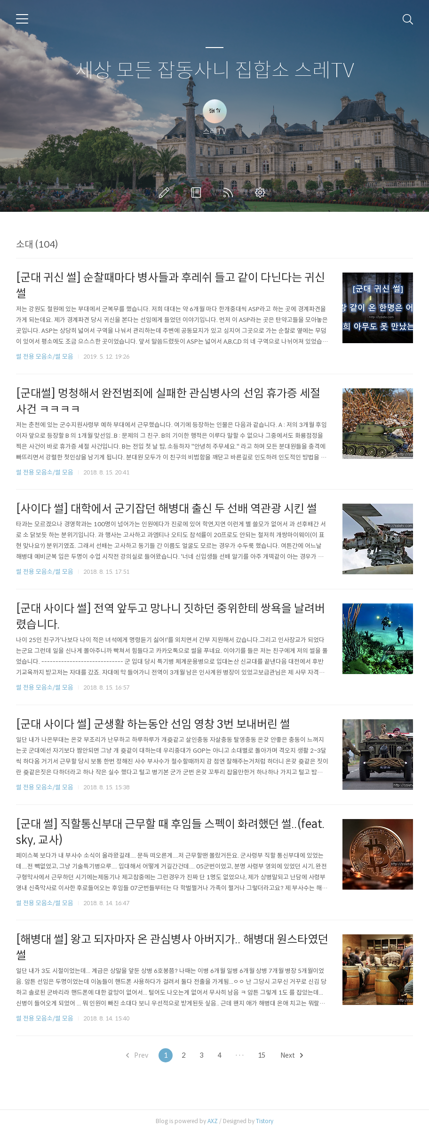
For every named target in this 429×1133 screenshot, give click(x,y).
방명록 (198, 192)
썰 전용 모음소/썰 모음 (44, 357)
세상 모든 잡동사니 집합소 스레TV (214, 70)
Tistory (264, 1121)
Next (291, 1055)
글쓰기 (166, 192)
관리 (262, 192)
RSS (230, 192)
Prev (137, 1055)
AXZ (212, 1121)
